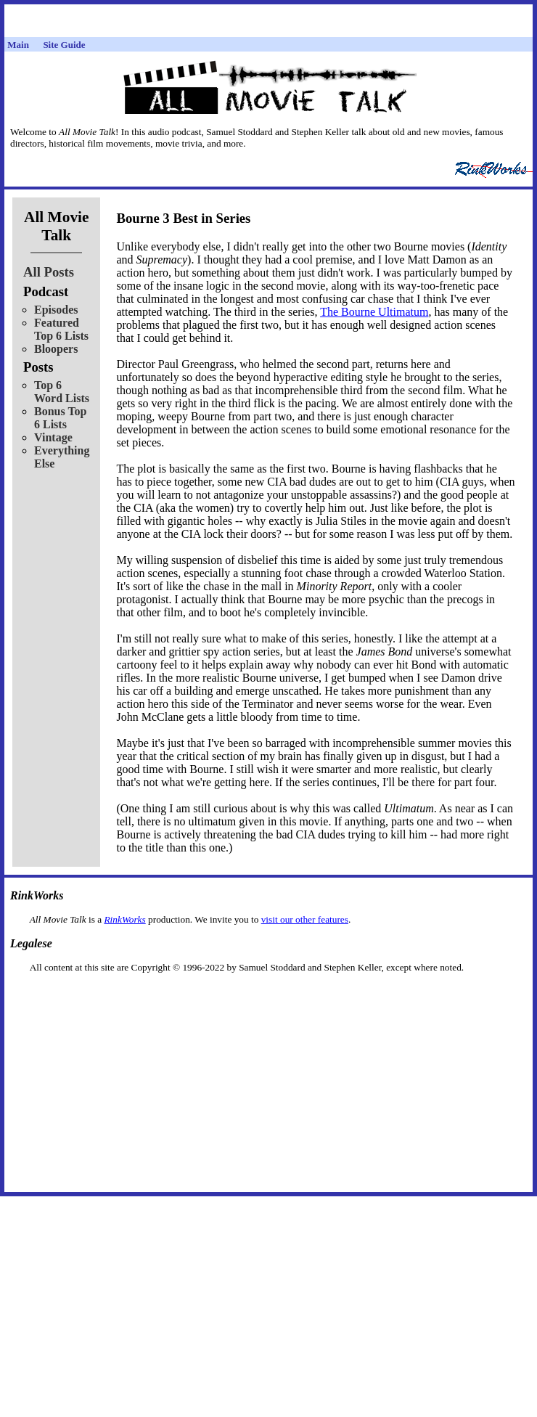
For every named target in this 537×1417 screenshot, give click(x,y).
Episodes (56, 309)
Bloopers (56, 349)
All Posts (48, 271)
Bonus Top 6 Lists (60, 417)
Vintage (53, 437)
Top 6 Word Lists (61, 391)
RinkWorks (124, 919)
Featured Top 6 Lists (61, 329)
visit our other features (304, 919)
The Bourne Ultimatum (374, 312)
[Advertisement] (268, 996)
